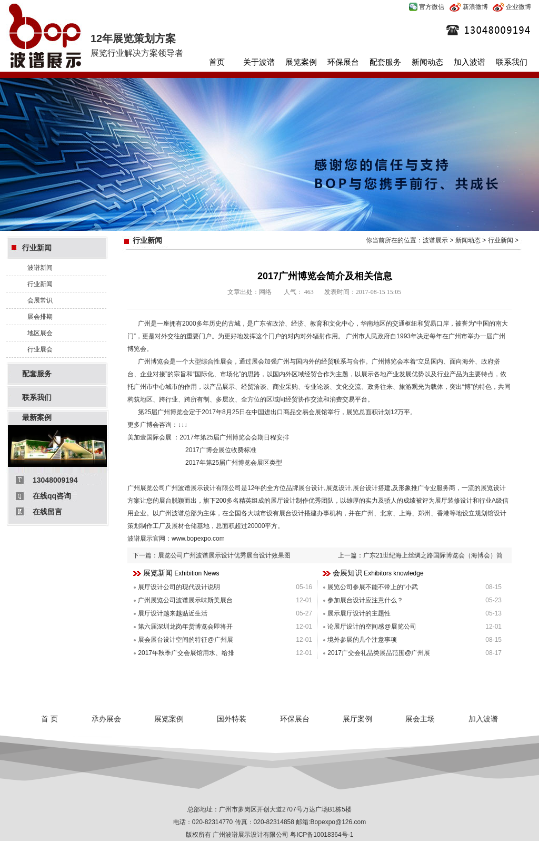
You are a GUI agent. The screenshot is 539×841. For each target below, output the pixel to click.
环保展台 (343, 61)
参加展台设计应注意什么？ (365, 600)
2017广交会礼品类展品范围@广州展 (378, 653)
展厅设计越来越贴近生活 (172, 613)
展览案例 (301, 61)
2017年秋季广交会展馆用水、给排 (186, 653)
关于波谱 (259, 61)
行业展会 (40, 349)
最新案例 (37, 417)
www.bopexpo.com (198, 538)
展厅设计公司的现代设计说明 (179, 587)
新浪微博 (469, 7)
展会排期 (40, 316)
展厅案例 (357, 719)
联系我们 (511, 61)
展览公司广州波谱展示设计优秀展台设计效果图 (224, 555)
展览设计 (338, 488)
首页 (217, 61)
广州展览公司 (146, 488)
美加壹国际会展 (149, 437)
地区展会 (40, 333)
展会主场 (420, 719)
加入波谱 (469, 61)
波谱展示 (435, 240)
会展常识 (40, 300)
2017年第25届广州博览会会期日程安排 (234, 437)
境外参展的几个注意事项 (362, 639)
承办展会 (106, 719)
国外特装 (231, 719)
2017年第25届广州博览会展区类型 (233, 462)
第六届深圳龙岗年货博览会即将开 (185, 626)
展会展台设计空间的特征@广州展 (185, 639)
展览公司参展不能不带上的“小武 (372, 587)
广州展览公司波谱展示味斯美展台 (185, 600)
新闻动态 (427, 61)
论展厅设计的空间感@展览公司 (371, 626)
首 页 (49, 719)
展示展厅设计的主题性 (359, 613)
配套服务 (385, 61)
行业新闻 (37, 247)
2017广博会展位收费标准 (220, 450)
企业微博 (512, 7)
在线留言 (47, 511)
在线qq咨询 (52, 496)
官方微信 (426, 7)
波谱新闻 (40, 267)
